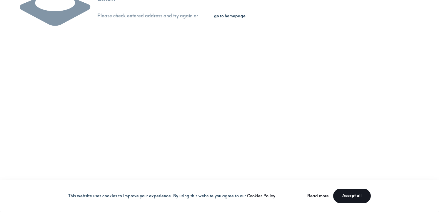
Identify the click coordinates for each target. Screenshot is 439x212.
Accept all (352, 195)
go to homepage (230, 16)
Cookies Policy (261, 195)
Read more (318, 195)
